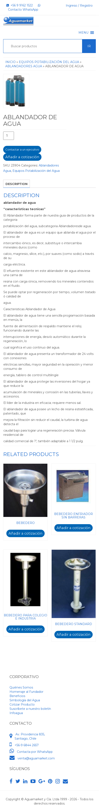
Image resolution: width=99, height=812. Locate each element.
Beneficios (17, 696)
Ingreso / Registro (79, 5)
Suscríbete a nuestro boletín (30, 709)
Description (17, 184)
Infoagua (16, 713)
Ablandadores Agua (23, 66)
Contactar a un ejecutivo (22, 149)
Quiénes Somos (21, 687)
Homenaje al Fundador (26, 692)
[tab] (16, 184)
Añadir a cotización (22, 157)
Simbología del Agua (25, 700)
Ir (89, 46)
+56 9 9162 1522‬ (19, 5)
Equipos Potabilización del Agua (49, 62)
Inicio (10, 62)
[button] (83, 32)
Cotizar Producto (22, 704)
